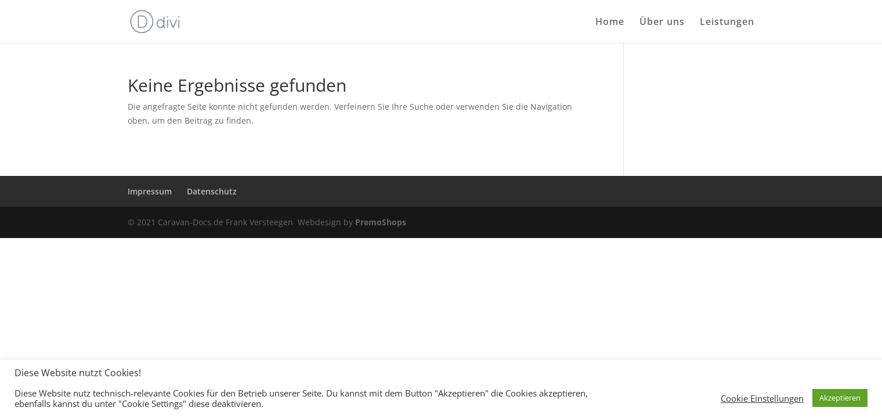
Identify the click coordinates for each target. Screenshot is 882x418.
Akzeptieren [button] (840, 397)
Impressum (150, 191)
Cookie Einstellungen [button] (762, 398)
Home (609, 22)
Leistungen (727, 22)
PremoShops (380, 222)
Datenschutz (212, 191)
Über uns (662, 22)
